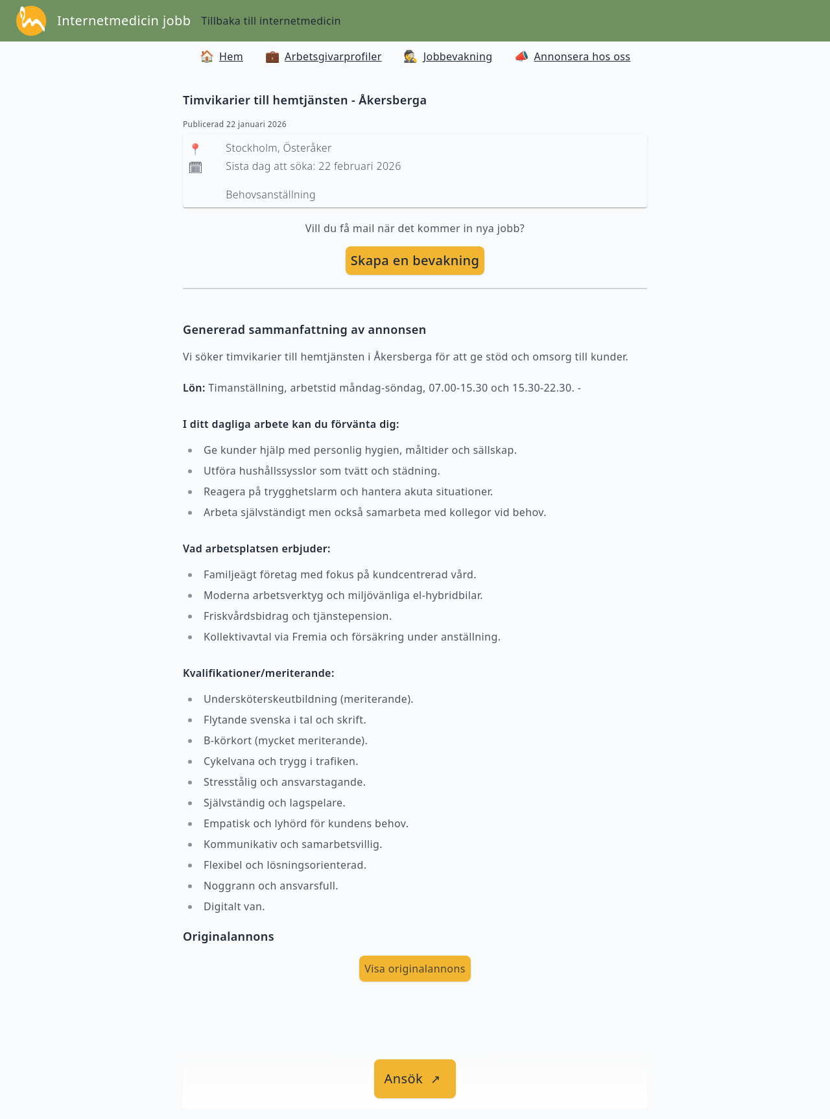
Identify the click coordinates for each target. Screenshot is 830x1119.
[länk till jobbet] (415, 1078)
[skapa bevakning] (415, 260)
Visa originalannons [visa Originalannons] (415, 968)
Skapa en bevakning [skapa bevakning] (415, 260)
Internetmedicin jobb (124, 20)
